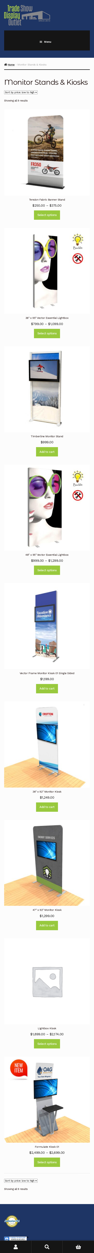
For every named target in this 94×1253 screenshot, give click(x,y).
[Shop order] (21, 92)
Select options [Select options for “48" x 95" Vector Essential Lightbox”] (47, 570)
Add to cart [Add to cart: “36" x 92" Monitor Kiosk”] (47, 807)
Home (11, 64)
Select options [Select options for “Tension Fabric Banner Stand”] (47, 215)
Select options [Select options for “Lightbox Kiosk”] (47, 1044)
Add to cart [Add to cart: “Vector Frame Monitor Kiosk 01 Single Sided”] (47, 688)
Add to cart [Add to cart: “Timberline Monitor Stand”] (47, 452)
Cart (73, 1244)
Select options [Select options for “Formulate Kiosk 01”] (47, 1162)
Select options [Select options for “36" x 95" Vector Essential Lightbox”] (47, 333)
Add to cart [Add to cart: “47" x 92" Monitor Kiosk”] (47, 925)
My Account (15, 1247)
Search (47, 1247)
